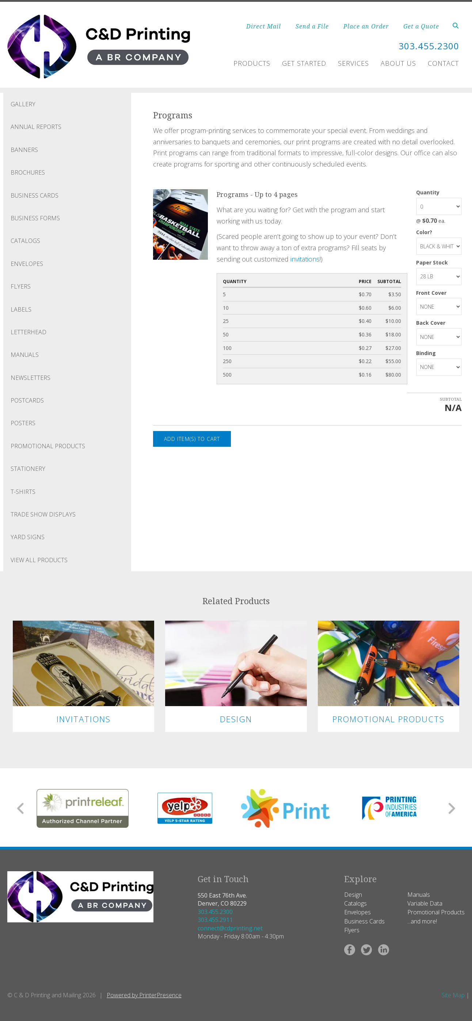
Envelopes (27, 264)
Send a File (312, 26)
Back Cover (430, 322)
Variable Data (424, 903)
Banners (24, 150)
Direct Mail (263, 26)
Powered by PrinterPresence (144, 995)
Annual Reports (36, 127)
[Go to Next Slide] (451, 808)
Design (236, 718)
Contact (443, 63)
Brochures (28, 172)
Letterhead (28, 332)
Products (251, 63)
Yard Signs (28, 537)
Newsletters (30, 378)
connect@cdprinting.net (230, 928)
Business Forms (35, 218)
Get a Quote (421, 26)
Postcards (27, 400)
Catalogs (25, 241)
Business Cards (34, 195)
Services (353, 63)
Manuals (25, 355)
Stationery (28, 469)
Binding (426, 353)
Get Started (304, 63)
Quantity (427, 192)
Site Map (453, 995)
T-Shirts (23, 492)
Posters (23, 423)
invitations (305, 259)
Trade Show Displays (43, 514)
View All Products (39, 560)
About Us (398, 63)
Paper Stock (432, 262)
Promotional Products (48, 446)
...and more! (422, 921)
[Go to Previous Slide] (21, 808)
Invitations (84, 718)
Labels (21, 309)
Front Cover (431, 292)
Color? (424, 232)
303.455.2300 (215, 912)
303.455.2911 (215, 920)
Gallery (23, 104)
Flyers (21, 286)
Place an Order (366, 26)
